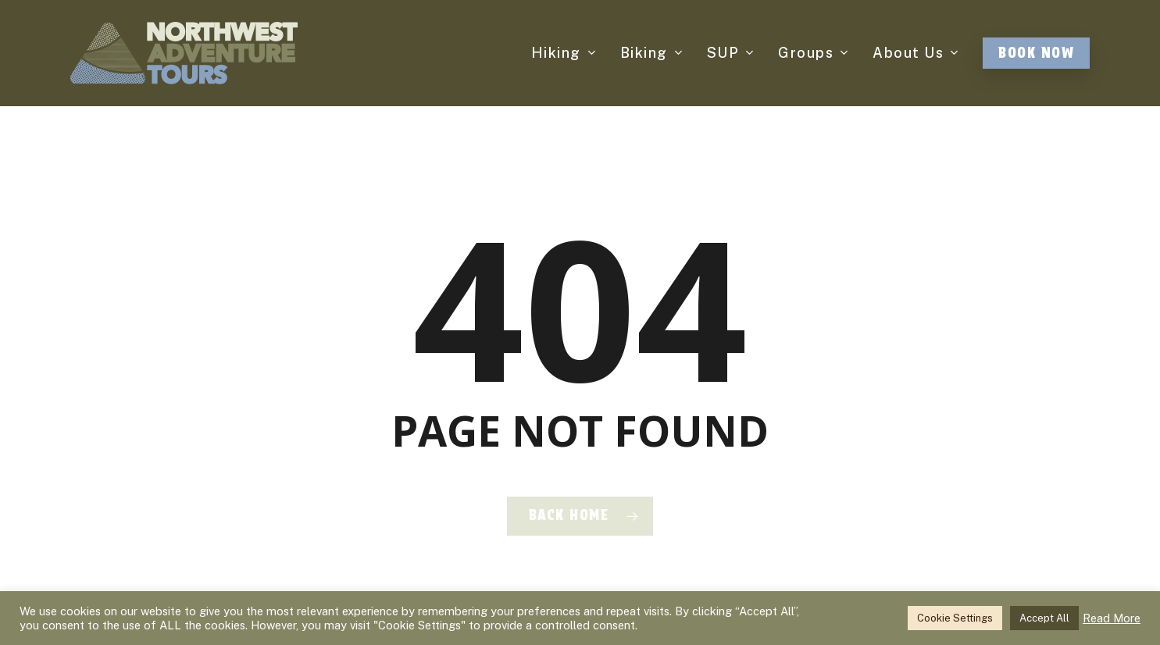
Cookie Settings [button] (955, 618)
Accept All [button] (1044, 618)
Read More (1111, 618)
